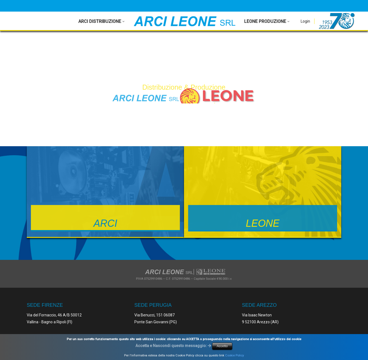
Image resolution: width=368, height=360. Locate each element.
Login (305, 21)
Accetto (222, 346)
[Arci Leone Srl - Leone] (184, 21)
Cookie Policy (234, 355)
